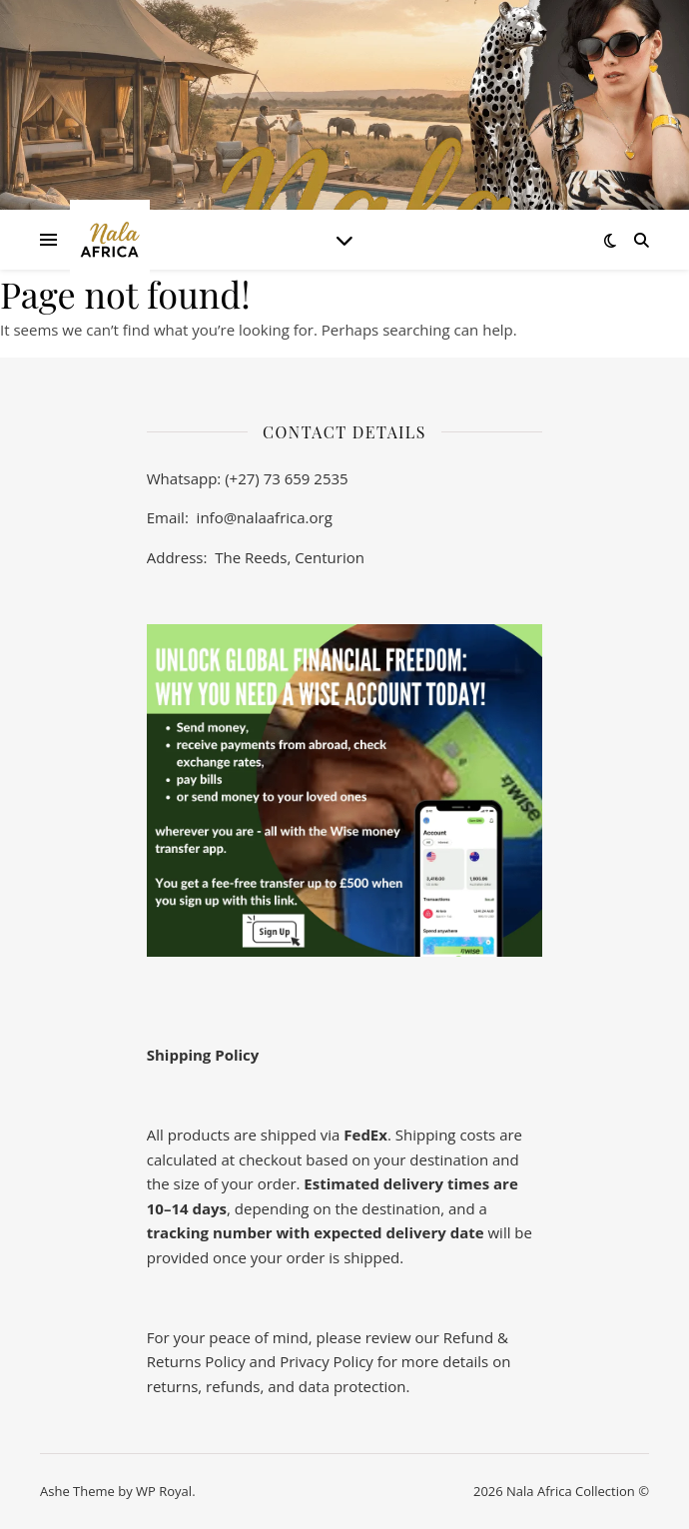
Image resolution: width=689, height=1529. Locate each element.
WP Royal (164, 1491)
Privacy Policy (326, 1361)
